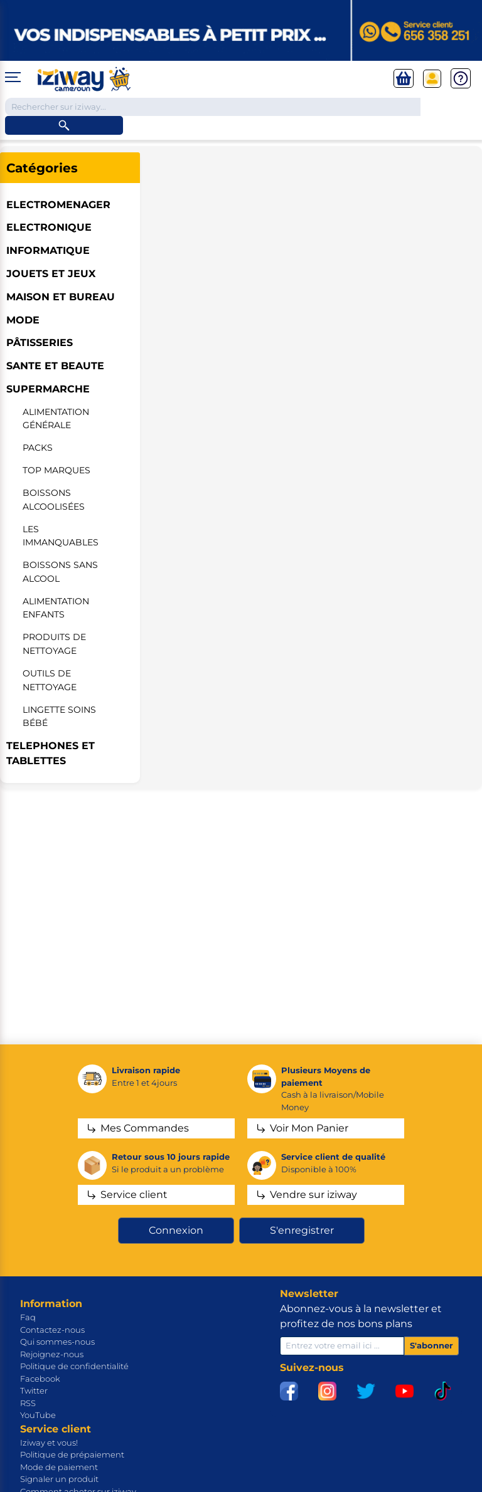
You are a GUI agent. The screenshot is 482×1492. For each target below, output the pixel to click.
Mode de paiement (59, 1467)
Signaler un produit (59, 1479)
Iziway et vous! (49, 1442)
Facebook (40, 1379)
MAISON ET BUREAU (60, 297)
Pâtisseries (39, 343)
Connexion (176, 1230)
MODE (23, 320)
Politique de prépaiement (72, 1454)
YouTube (38, 1415)
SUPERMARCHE (48, 389)
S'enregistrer (302, 1230)
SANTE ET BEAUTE (55, 366)
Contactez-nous (52, 1330)
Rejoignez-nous (51, 1354)
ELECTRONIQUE (49, 227)
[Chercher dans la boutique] (212, 107)
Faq (28, 1317)
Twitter (34, 1390)
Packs (38, 447)
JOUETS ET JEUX (50, 274)
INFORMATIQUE (48, 250)
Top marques (56, 470)
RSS (28, 1403)
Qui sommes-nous (57, 1342)
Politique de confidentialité (74, 1366)
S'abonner (431, 1345)
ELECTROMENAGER (58, 205)
